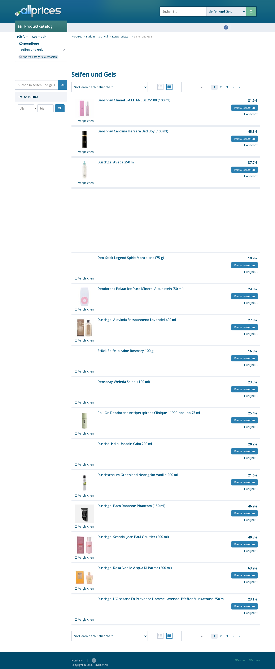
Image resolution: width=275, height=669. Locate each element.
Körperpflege (29, 43)
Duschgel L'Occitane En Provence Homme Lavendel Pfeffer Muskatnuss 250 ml (160, 599)
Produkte (76, 36)
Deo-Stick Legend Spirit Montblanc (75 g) (130, 257)
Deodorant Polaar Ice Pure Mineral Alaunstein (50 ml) (140, 288)
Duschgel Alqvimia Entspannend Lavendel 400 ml (136, 319)
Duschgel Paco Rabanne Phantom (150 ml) (131, 505)
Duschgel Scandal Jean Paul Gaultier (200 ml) (133, 536)
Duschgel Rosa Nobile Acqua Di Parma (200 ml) (134, 567)
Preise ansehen (244, 108)
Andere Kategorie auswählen (38, 57)
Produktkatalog (35, 26)
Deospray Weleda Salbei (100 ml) (123, 381)
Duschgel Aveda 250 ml (116, 162)
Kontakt (77, 660)
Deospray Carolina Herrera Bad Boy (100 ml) (132, 131)
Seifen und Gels (43, 50)
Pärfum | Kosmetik (31, 36)
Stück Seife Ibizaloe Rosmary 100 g (125, 350)
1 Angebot (251, 114)
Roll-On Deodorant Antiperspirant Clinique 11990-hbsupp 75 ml (148, 412)
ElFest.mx (254, 660)
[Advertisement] (39, 70)
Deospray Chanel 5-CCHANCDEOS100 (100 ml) (133, 100)
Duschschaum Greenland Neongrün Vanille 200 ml (137, 474)
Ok (63, 85)
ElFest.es (240, 660)
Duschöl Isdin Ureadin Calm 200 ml (124, 443)
